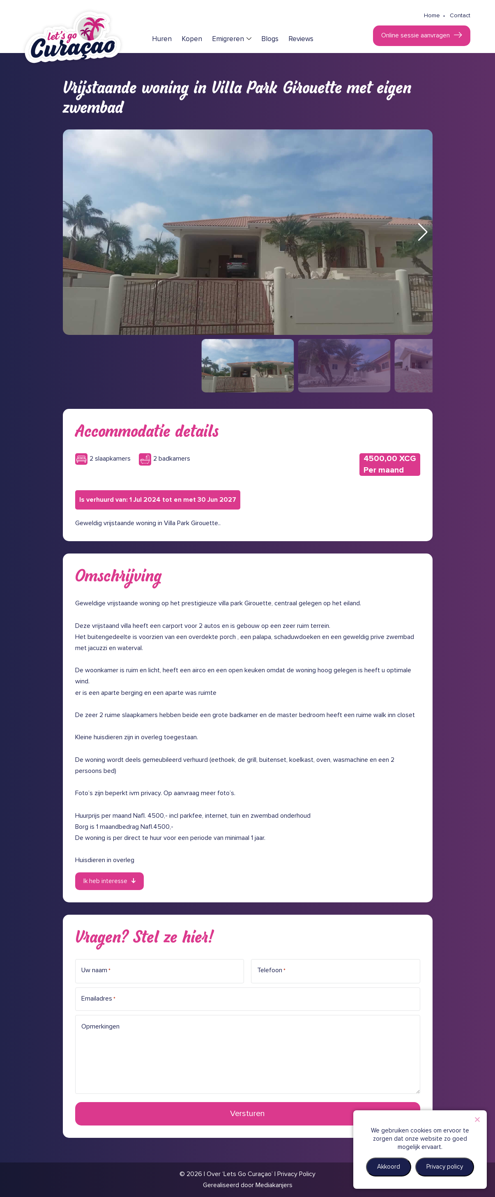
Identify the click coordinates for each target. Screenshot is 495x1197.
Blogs (270, 39)
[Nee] (477, 1119)
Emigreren (228, 39)
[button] (422, 232)
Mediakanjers (274, 1185)
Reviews (300, 39)
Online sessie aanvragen (415, 35)
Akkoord (388, 1167)
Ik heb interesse (105, 881)
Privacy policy (444, 1167)
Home (432, 15)
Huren (162, 39)
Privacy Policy (296, 1174)
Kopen (192, 39)
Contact (460, 15)
